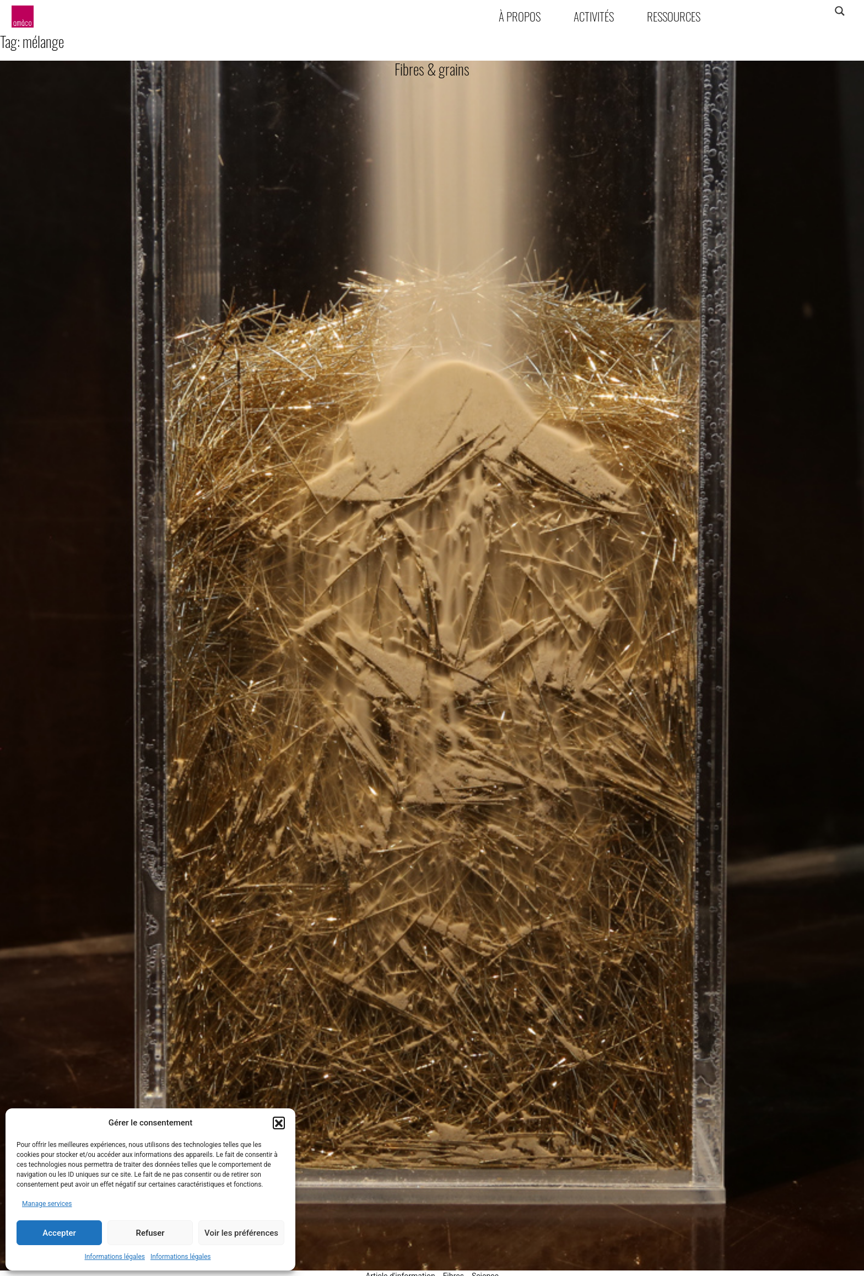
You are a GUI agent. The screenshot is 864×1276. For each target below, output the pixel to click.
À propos (520, 16)
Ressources (673, 16)
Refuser (150, 1233)
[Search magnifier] (839, 11)
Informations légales (114, 1257)
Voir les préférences (241, 1233)
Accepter (58, 1233)
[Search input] (796, 11)
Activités (594, 16)
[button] (278, 1122)
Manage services (47, 1204)
